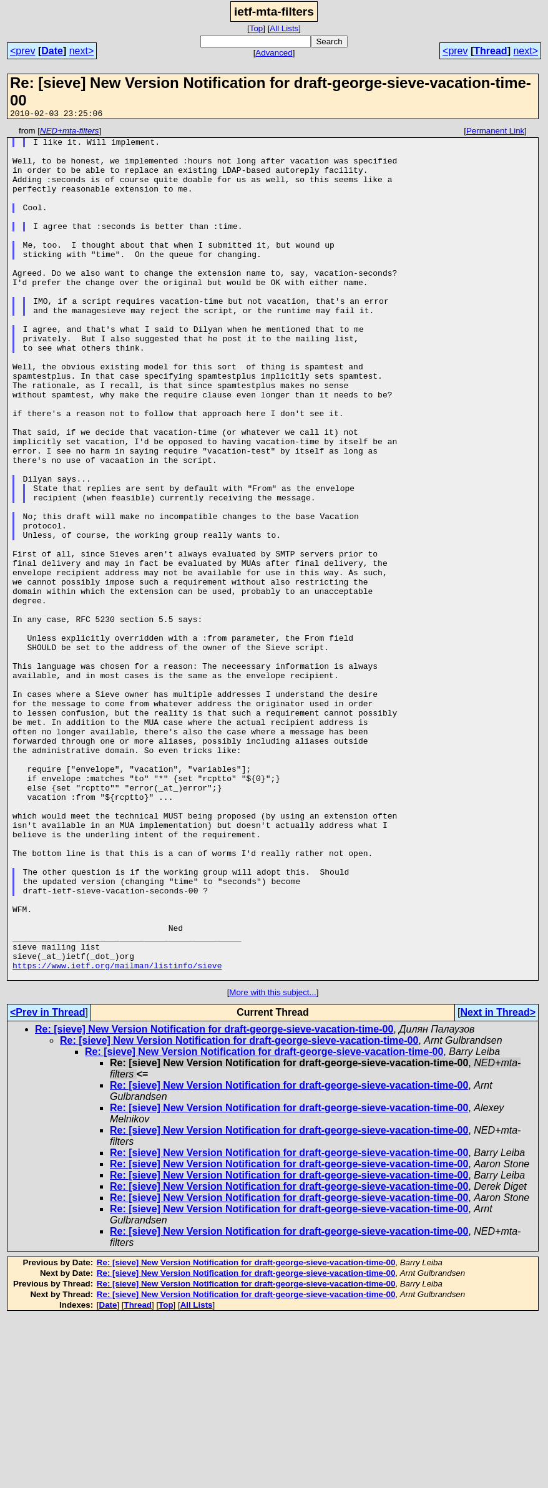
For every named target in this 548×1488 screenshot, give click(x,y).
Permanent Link (495, 132)
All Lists (284, 28)
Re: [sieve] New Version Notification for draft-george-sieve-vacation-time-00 (214, 1199)
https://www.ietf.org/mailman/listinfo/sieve (117, 1133)
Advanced (273, 52)
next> (81, 51)
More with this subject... (272, 1162)
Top (256, 28)
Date (52, 51)
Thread (490, 51)
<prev (22, 51)
